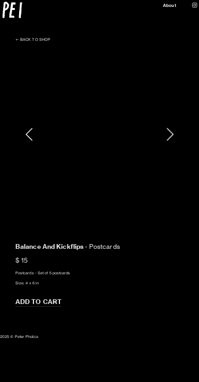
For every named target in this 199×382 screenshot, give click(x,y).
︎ (194, 5)
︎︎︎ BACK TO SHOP (32, 40)
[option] (99, 134)
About (169, 5)
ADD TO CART (38, 302)
